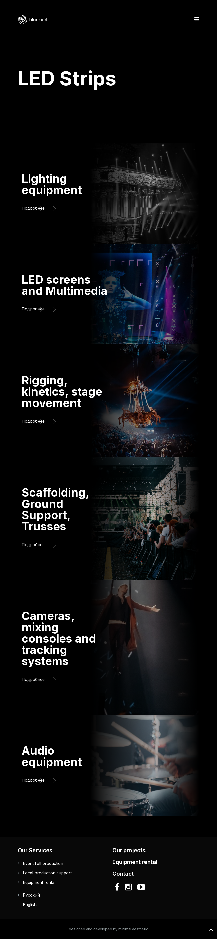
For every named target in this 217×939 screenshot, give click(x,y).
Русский (31, 895)
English (30, 904)
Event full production (43, 863)
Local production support (47, 872)
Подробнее (35, 207)
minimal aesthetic (133, 929)
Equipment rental (39, 882)
